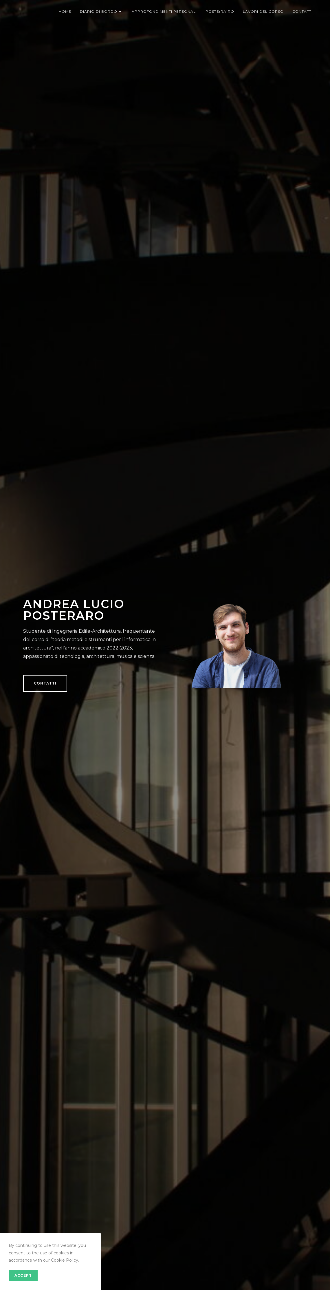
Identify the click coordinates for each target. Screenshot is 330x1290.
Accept (23, 1275)
